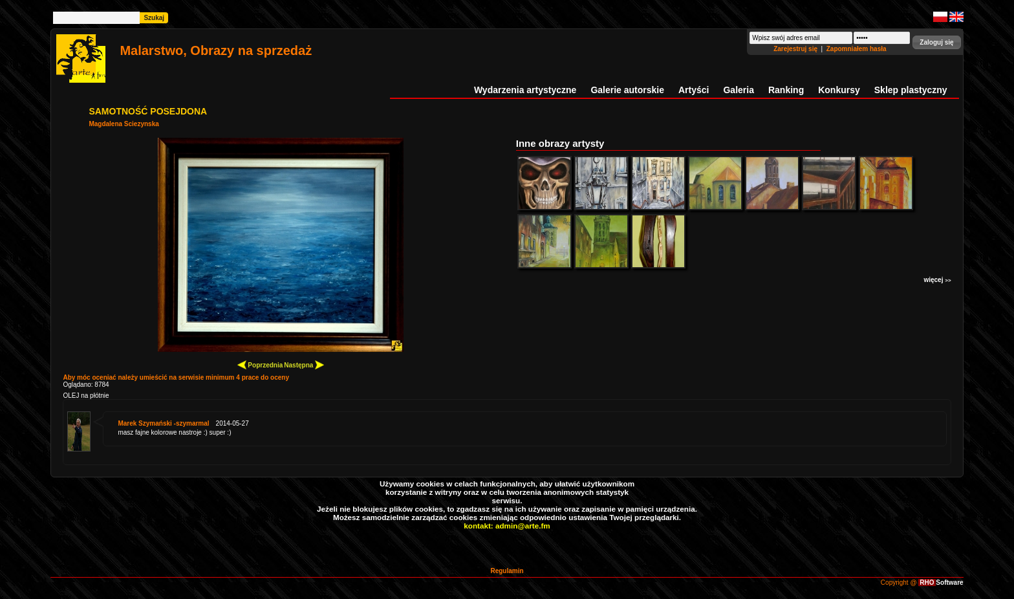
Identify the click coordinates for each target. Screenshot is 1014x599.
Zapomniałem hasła (856, 48)
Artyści (693, 90)
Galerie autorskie (627, 90)
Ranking (786, 90)
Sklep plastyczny (910, 90)
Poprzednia (260, 364)
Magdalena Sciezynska (123, 123)
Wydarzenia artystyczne (525, 90)
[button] (936, 42)
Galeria (738, 90)
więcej (937, 279)
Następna (304, 364)
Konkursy (839, 90)
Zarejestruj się (796, 48)
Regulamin (506, 570)
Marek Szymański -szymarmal (163, 423)
